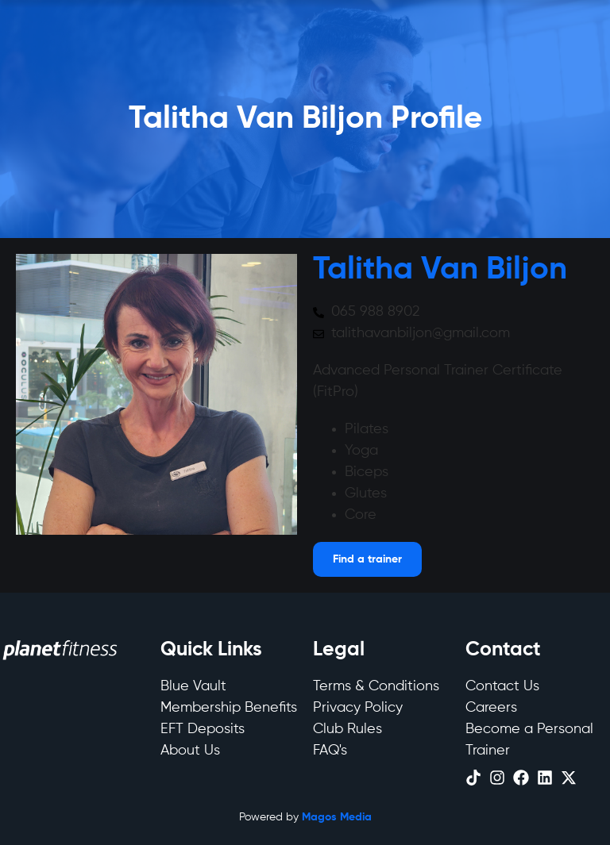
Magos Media (337, 817)
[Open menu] (367, 559)
